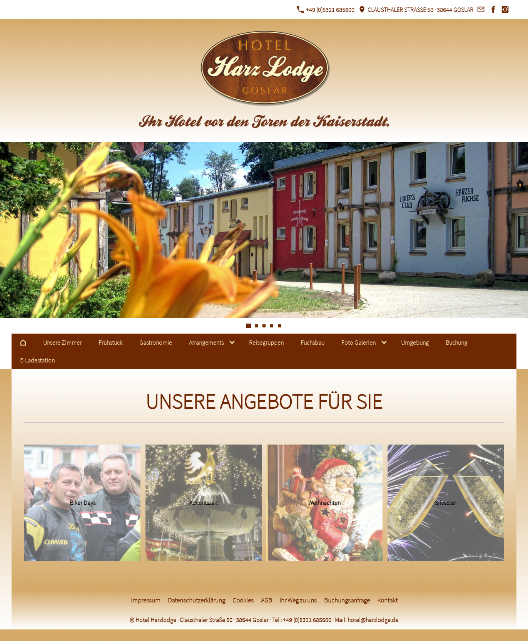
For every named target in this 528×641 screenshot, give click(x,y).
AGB (266, 600)
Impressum (145, 600)
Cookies (243, 600)
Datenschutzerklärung (196, 600)
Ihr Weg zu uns (298, 600)
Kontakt (387, 600)
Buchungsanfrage (347, 600)
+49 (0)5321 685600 (325, 9)
